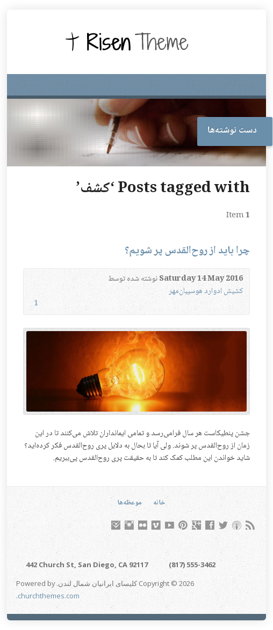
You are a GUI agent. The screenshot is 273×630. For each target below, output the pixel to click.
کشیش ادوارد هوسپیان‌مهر (206, 291)
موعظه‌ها (129, 503)
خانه (159, 503)
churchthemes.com (49, 595)
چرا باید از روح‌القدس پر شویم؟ (187, 250)
